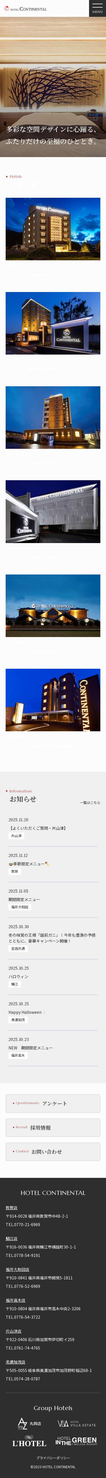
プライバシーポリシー (53, 1457)
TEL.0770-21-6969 (23, 1224)
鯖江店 (12, 1238)
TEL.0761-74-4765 (23, 1348)
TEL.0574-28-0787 (23, 1379)
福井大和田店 (17, 1269)
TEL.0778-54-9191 (23, 1255)
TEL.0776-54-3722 (23, 1317)
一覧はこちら (90, 802)
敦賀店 (12, 1207)
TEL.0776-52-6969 (23, 1286)
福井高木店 (15, 1300)
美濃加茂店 (15, 1362)
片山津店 (13, 1331)
